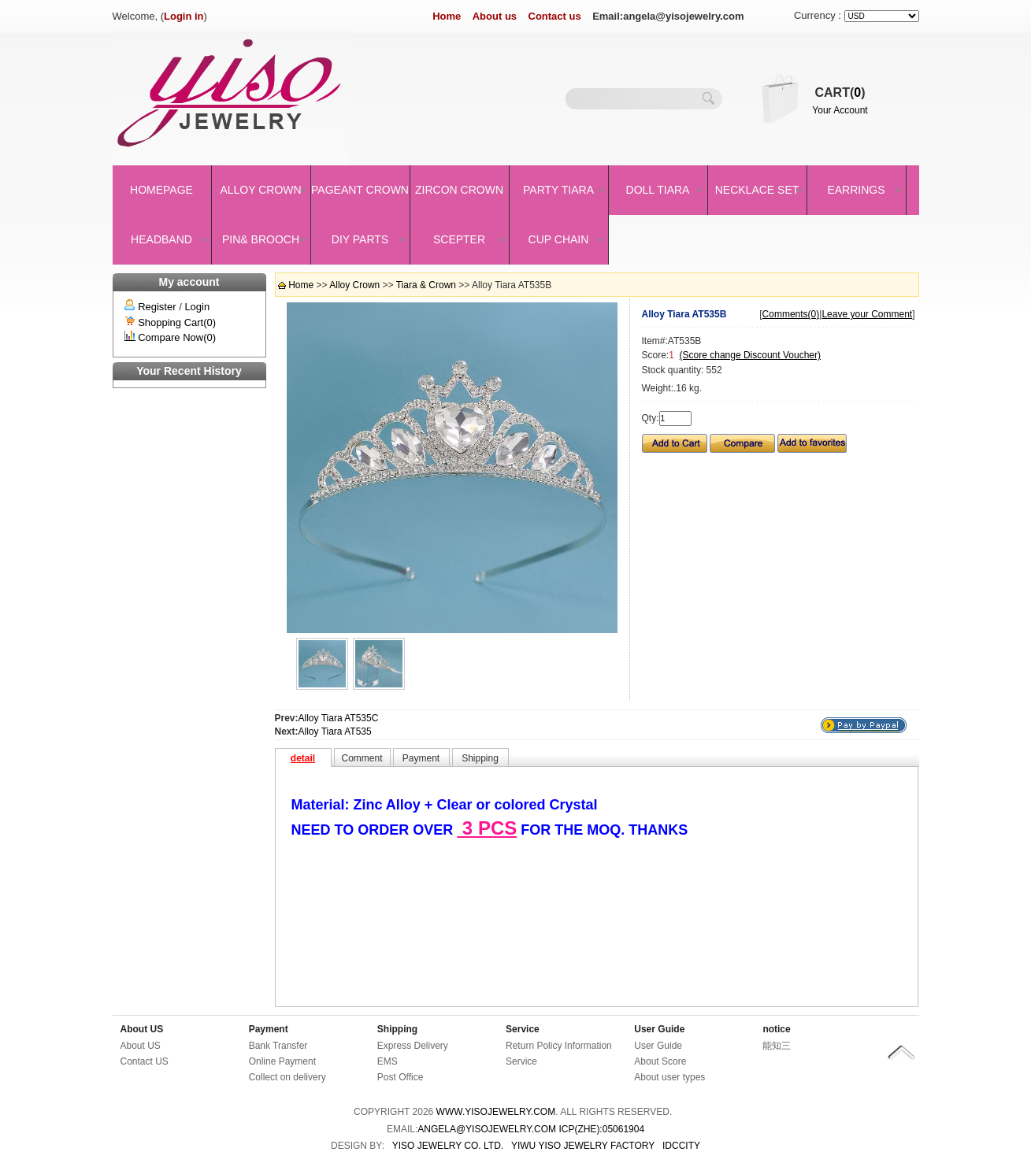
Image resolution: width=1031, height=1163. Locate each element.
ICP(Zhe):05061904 (601, 1129)
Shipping (397, 1029)
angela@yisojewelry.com (486, 1129)
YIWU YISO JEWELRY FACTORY (583, 1145)
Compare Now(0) (177, 337)
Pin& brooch (260, 239)
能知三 (776, 1045)
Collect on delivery (287, 1077)
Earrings (856, 189)
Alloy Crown (260, 189)
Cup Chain (558, 239)
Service (523, 1029)
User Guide (659, 1029)
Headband (161, 239)
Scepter (459, 239)
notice (776, 1029)
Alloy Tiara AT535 (335, 731)
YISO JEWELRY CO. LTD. (447, 1145)
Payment (268, 1029)
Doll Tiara (658, 189)
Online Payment (282, 1061)
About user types (669, 1077)
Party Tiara (558, 189)
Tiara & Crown (426, 285)
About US (142, 1029)
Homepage (161, 189)
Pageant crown (360, 189)
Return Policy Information (559, 1045)
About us (495, 16)
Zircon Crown (459, 189)
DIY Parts (360, 239)
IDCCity (681, 1145)
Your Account (839, 110)
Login (197, 307)
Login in (184, 16)
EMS (387, 1061)
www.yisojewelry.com (496, 1111)
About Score (660, 1061)
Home (446, 16)
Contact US (145, 1061)
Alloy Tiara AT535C (339, 718)
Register (157, 307)
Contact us (554, 16)
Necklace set (757, 189)
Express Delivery (412, 1045)
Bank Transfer (278, 1045)
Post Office (400, 1077)
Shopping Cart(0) (177, 322)
